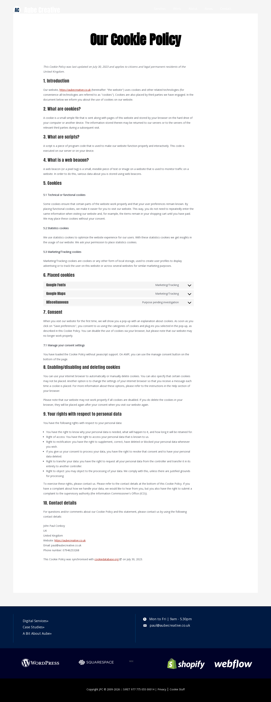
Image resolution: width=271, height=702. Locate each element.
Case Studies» (34, 627)
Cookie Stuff (177, 689)
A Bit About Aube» (37, 633)
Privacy (162, 689)
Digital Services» (36, 621)
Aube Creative (42, 10)
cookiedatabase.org (106, 559)
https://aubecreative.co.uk (75, 90)
